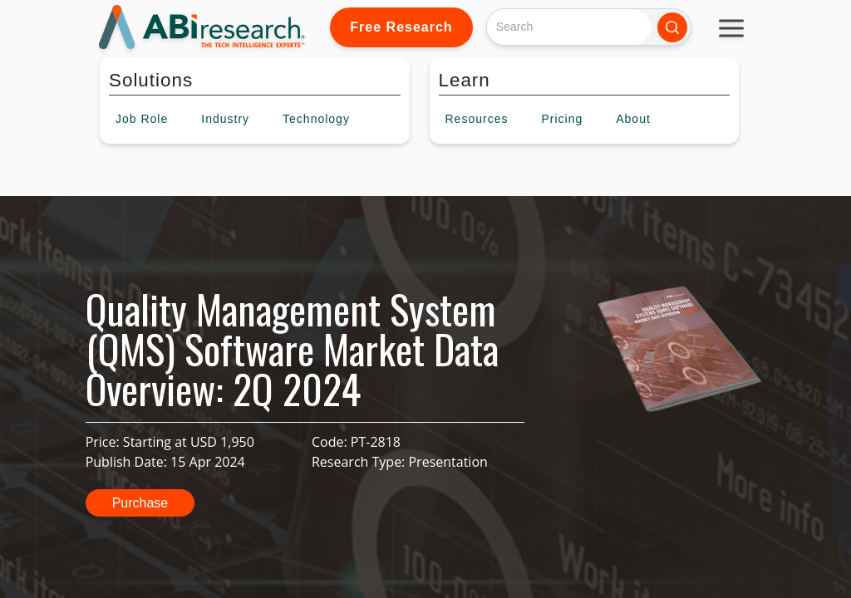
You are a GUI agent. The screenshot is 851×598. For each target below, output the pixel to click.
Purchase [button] (140, 503)
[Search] (569, 27)
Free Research (401, 27)
